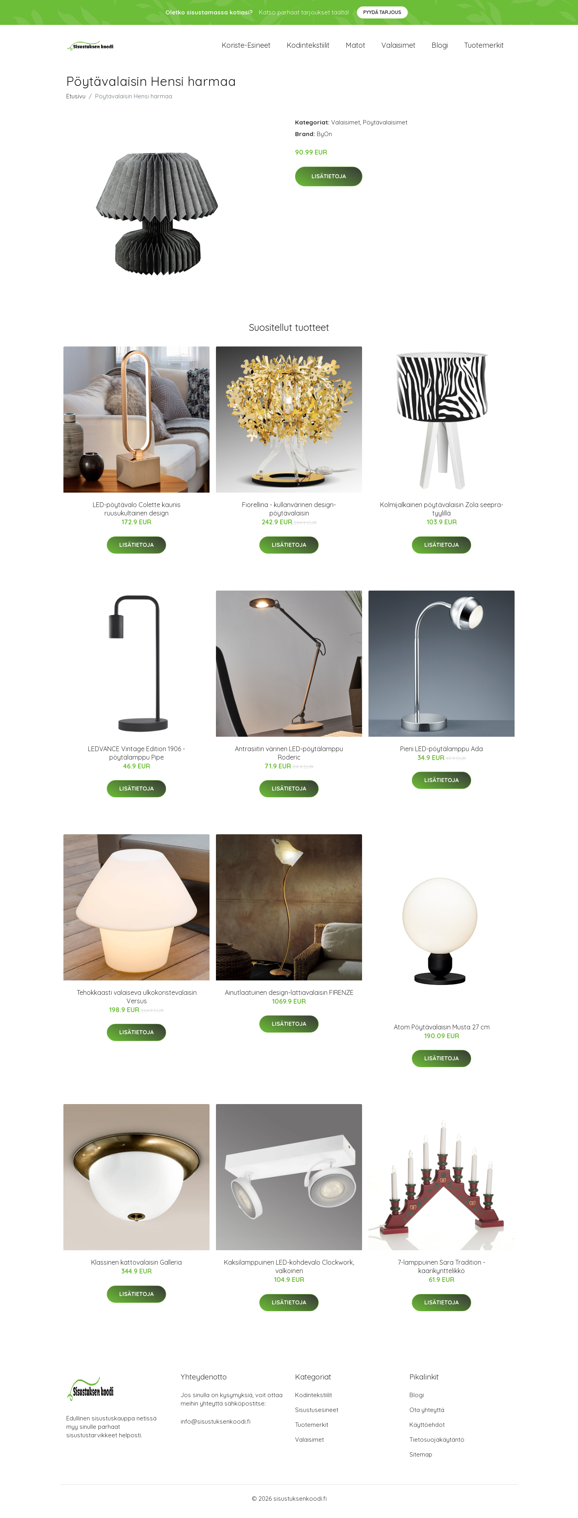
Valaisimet (398, 48)
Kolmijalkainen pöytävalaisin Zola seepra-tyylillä (441, 514)
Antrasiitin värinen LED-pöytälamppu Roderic (289, 758)
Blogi (439, 48)
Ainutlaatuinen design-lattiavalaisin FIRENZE (289, 998)
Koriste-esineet (246, 48)
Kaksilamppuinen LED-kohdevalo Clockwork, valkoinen (289, 1272)
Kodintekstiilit (308, 48)
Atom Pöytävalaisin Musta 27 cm (442, 1033)
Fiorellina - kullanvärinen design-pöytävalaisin (289, 514)
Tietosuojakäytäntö (436, 1445)
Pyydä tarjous (382, 12)
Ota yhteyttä (426, 1415)
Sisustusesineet (316, 1415)
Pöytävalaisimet (385, 128)
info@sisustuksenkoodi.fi (215, 1427)
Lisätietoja (328, 181)
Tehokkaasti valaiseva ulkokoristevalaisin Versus (137, 1002)
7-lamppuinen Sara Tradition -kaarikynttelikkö (441, 1272)
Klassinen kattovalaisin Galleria (136, 1268)
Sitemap (420, 1460)
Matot (355, 48)
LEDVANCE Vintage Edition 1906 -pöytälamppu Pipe (136, 758)
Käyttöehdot (427, 1430)
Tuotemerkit (484, 48)
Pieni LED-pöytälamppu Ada (441, 754)
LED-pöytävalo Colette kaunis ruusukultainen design (137, 514)
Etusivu (75, 102)
